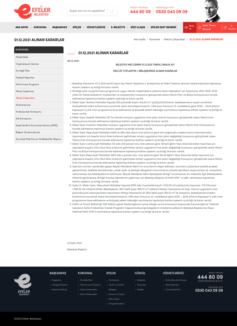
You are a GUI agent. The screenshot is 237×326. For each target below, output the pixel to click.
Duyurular (141, 285)
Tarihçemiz (114, 280)
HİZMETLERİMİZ (96, 27)
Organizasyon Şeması (27, 64)
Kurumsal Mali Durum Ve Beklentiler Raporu (38, 139)
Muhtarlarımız (23, 105)
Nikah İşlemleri (172, 285)
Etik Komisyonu (23, 119)
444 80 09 (140, 12)
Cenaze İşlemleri (173, 290)
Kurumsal (154, 39)
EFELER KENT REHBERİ (163, 27)
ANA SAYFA (21, 27)
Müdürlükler (22, 57)
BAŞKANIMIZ (59, 27)
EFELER (77, 27)
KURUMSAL (40, 27)
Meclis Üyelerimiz (25, 91)
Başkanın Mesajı (59, 290)
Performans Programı (27, 84)
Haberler (141, 280)
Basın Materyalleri (88, 294)
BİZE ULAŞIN (138, 27)
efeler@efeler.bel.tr (210, 281)
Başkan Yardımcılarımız (28, 132)
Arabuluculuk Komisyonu (28, 112)
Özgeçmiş (56, 280)
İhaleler (140, 290)
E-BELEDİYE (118, 27)
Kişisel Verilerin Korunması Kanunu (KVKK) (37, 125)
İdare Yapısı (114, 299)
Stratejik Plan (23, 71)
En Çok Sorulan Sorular (176, 280)
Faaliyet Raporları (25, 78)
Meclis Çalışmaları (174, 39)
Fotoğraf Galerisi (60, 285)
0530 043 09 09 (171, 12)
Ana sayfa (139, 39)
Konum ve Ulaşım (117, 294)
